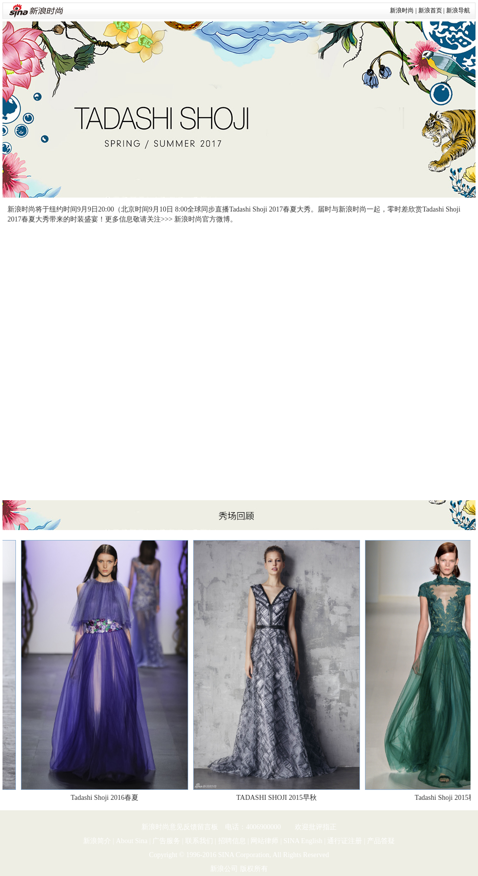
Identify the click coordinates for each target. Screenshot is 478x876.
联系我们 (199, 841)
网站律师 (264, 841)
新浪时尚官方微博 (202, 219)
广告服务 (166, 841)
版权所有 (254, 869)
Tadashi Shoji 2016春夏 (106, 797)
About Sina (131, 841)
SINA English (302, 841)
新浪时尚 (402, 10)
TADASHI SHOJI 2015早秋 (278, 797)
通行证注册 (344, 841)
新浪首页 (430, 10)
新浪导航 (458, 10)
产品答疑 (381, 841)
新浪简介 (97, 841)
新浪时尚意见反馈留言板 (179, 827)
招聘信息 (232, 841)
